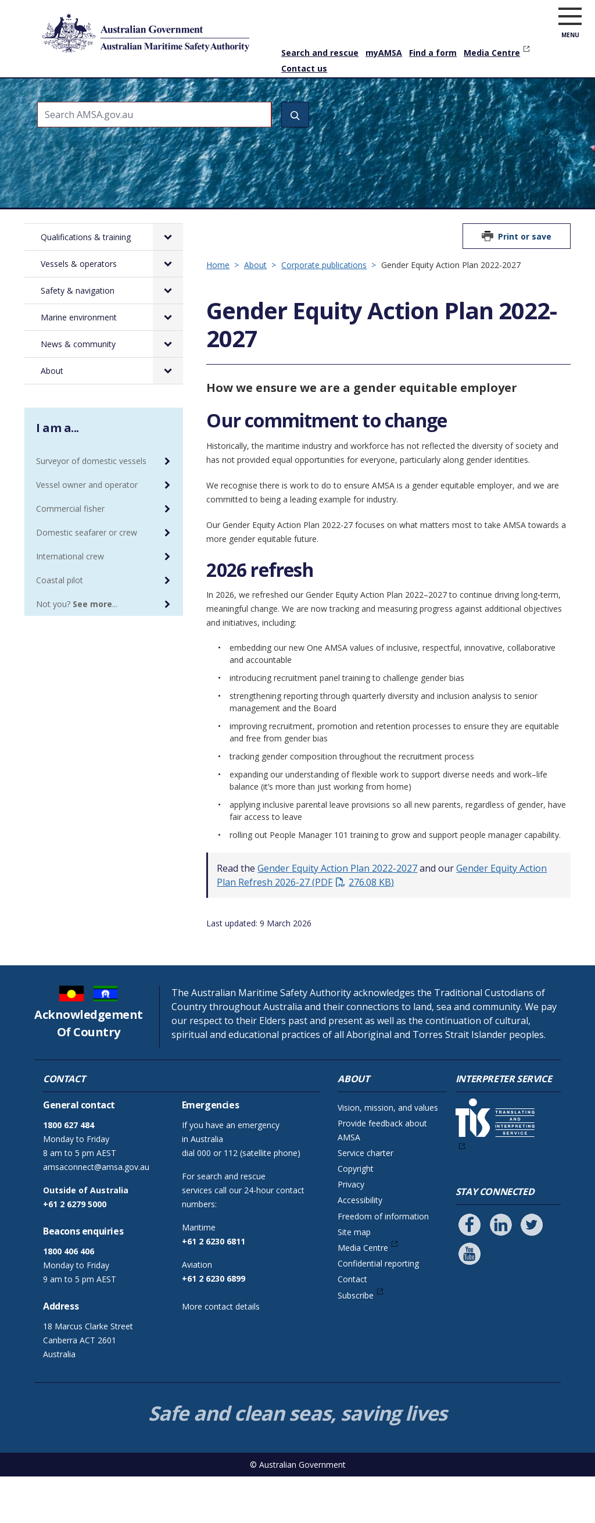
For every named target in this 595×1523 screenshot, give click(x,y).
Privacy (351, 1230)
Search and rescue (320, 52)
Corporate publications (324, 311)
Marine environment (378, 100)
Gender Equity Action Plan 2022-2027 (337, 914)
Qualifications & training (106, 100)
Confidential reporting (378, 1309)
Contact (352, 1325)
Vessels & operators (197, 100)
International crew (70, 602)
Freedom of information (383, 1262)
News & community (464, 100)
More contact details (221, 1352)
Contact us (304, 68)
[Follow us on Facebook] (469, 1271)
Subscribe (356, 1341)
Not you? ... (76, 650)
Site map (354, 1278)
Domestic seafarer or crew (86, 578)
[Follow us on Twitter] (532, 1271)
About (538, 93)
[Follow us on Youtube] (469, 1300)
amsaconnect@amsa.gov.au (96, 1213)
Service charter (365, 1199)
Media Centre (492, 52)
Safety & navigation (287, 100)
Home (47, 84)
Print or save (524, 282)
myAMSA (383, 52)
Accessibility (360, 1246)
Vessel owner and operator (87, 531)
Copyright (356, 1215)
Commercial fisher (70, 555)
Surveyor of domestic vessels (91, 507)
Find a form (433, 52)
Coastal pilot (59, 626)
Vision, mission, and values (388, 1154)
